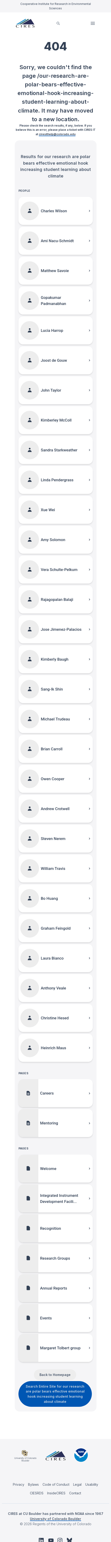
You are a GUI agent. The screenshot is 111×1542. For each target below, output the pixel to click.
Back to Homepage (55, 1375)
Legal (77, 1484)
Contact (75, 1493)
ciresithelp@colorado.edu (57, 134)
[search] (58, 23)
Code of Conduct (56, 1484)
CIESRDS (36, 1493)
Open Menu (93, 23)
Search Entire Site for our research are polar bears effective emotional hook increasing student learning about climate (55, 1394)
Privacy (18, 1484)
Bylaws (33, 1484)
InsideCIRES (56, 1493)
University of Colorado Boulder (55, 1519)
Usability (91, 1484)
